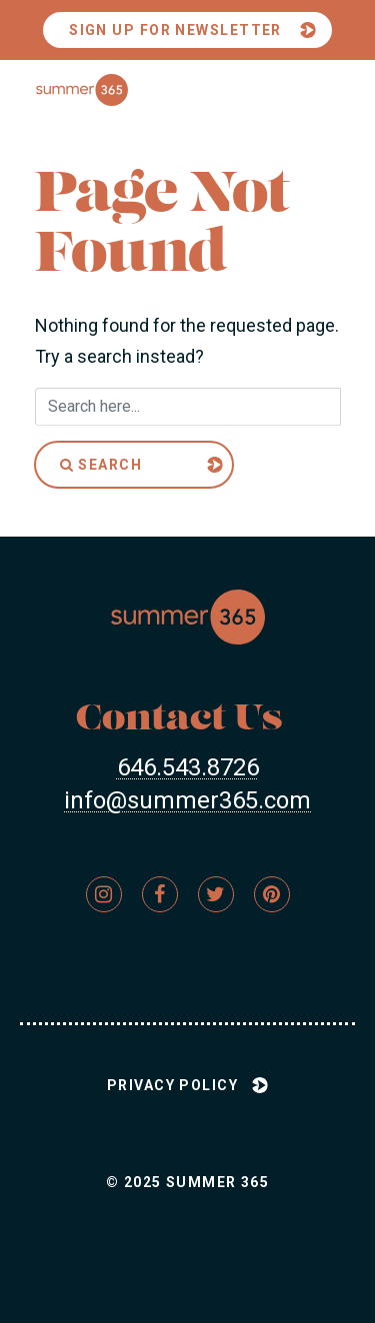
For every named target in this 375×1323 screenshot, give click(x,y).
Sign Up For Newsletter (175, 30)
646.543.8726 (188, 767)
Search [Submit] (101, 465)
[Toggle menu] (315, 90)
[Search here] (188, 407)
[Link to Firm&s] (104, 894)
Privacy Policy (172, 1085)
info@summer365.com (187, 800)
